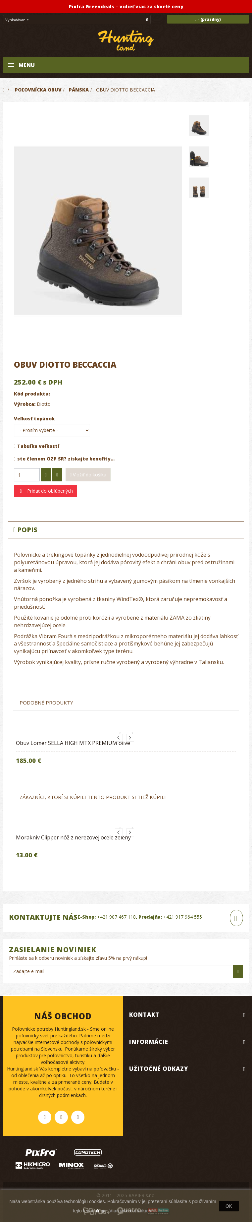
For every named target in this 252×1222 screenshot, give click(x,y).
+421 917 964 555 (182, 917)
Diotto (44, 404)
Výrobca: (24, 404)
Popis (25, 529)
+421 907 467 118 (116, 917)
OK (229, 1206)
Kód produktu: (32, 394)
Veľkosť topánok (35, 418)
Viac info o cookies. (130, 1210)
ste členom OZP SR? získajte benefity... (64, 459)
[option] (126, 753)
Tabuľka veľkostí (36, 446)
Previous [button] (119, 738)
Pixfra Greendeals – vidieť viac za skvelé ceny (126, 6)
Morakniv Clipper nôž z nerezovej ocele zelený (73, 837)
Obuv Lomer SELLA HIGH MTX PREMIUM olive (73, 743)
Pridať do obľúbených (49, 491)
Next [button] (130, 738)
